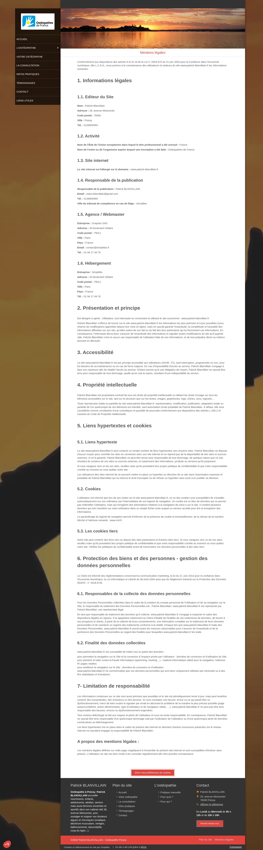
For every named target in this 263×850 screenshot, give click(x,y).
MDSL (144, 847)
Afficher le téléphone (211, 804)
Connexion (236, 846)
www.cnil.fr (116, 520)
